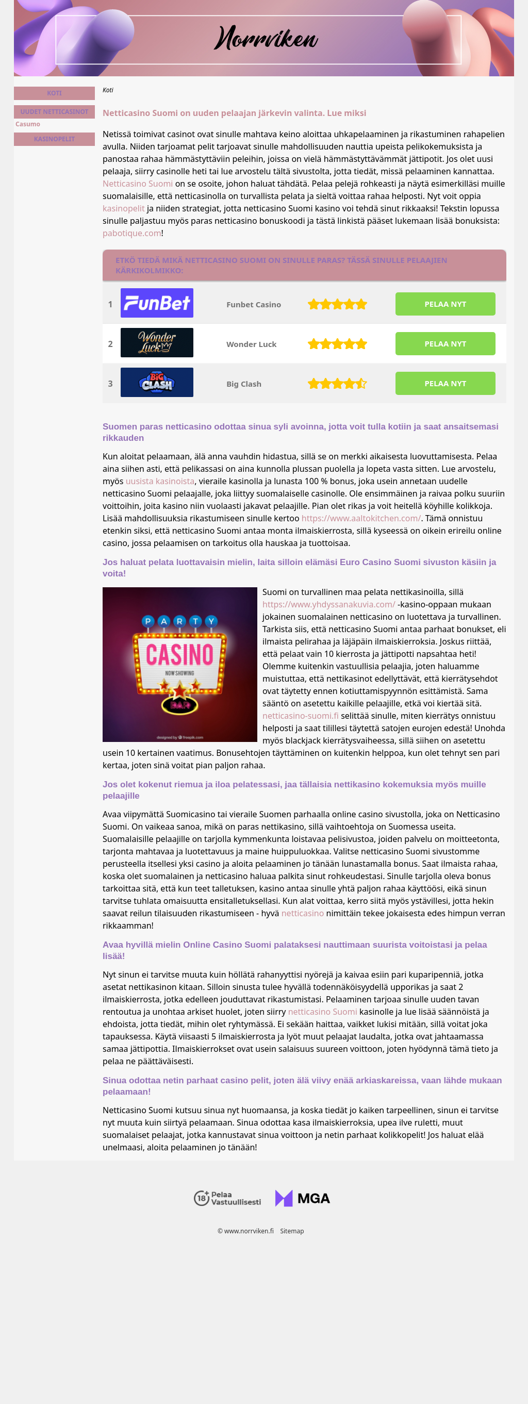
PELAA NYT (445, 304)
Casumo (27, 124)
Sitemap (292, 1231)
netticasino (303, 913)
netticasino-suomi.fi (300, 715)
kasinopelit (124, 208)
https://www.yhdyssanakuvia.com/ (328, 604)
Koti (54, 93)
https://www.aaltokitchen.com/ (361, 518)
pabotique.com (132, 233)
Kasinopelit (54, 139)
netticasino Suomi (322, 1011)
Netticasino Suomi (138, 183)
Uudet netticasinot (54, 111)
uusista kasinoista (160, 481)
